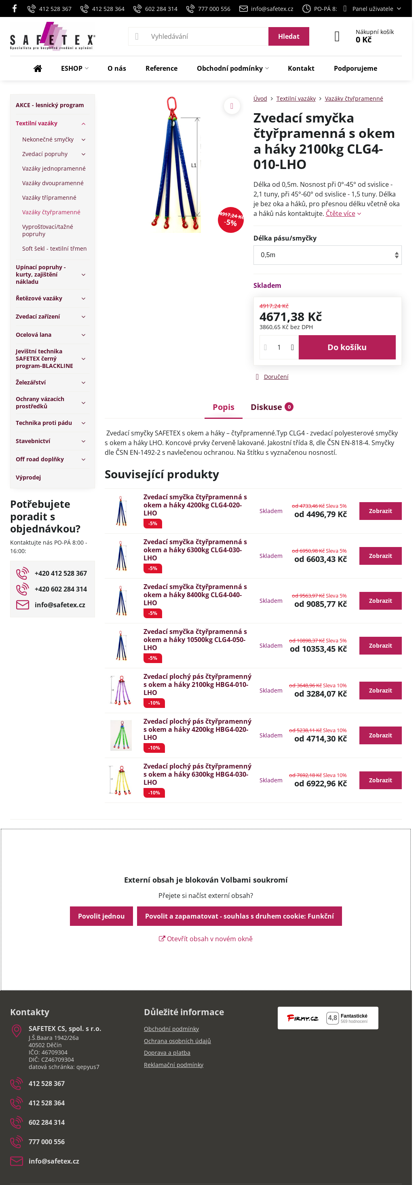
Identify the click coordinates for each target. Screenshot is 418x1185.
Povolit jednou (101, 916)
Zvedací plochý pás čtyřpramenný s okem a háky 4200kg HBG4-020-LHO (197, 729)
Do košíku (347, 347)
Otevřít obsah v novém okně (206, 938)
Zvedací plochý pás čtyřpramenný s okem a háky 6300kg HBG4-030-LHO (197, 774)
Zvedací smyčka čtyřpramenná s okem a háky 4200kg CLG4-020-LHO (195, 505)
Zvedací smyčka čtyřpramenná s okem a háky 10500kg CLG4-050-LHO (195, 639)
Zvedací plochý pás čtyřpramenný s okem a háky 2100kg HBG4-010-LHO (197, 684)
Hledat (289, 36)
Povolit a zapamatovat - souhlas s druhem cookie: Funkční (239, 916)
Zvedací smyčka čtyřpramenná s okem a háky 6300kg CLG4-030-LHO (195, 549)
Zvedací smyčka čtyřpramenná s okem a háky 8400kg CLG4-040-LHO (195, 594)
